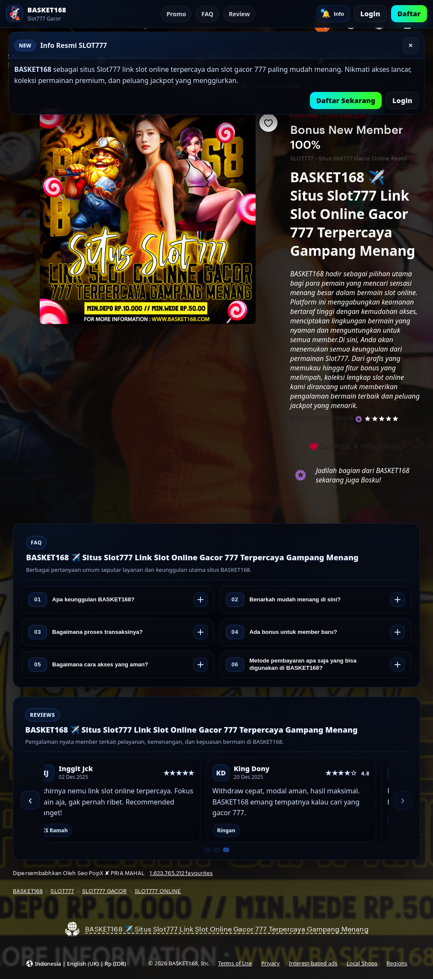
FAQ (207, 14)
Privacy (270, 963)
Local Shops (362, 963)
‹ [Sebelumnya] (30, 800)
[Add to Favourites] (268, 123)
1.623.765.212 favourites (181, 873)
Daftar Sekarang (345, 100)
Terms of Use (235, 963)
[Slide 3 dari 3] (226, 850)
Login (370, 13)
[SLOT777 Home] (53, 13)
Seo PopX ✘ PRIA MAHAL (355, 447)
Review (239, 14)
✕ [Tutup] (410, 45)
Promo (176, 14)
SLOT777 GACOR (104, 891)
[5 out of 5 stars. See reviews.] (383, 418)
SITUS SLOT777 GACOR (321, 418)
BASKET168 (28, 891)
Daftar (409, 13)
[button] (76, 963)
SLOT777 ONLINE (158, 891)
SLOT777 (62, 891)
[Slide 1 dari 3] (207, 850)
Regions (396, 963)
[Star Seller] (358, 419)
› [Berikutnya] (402, 800)
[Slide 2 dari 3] (217, 850)
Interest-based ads (313, 963)
